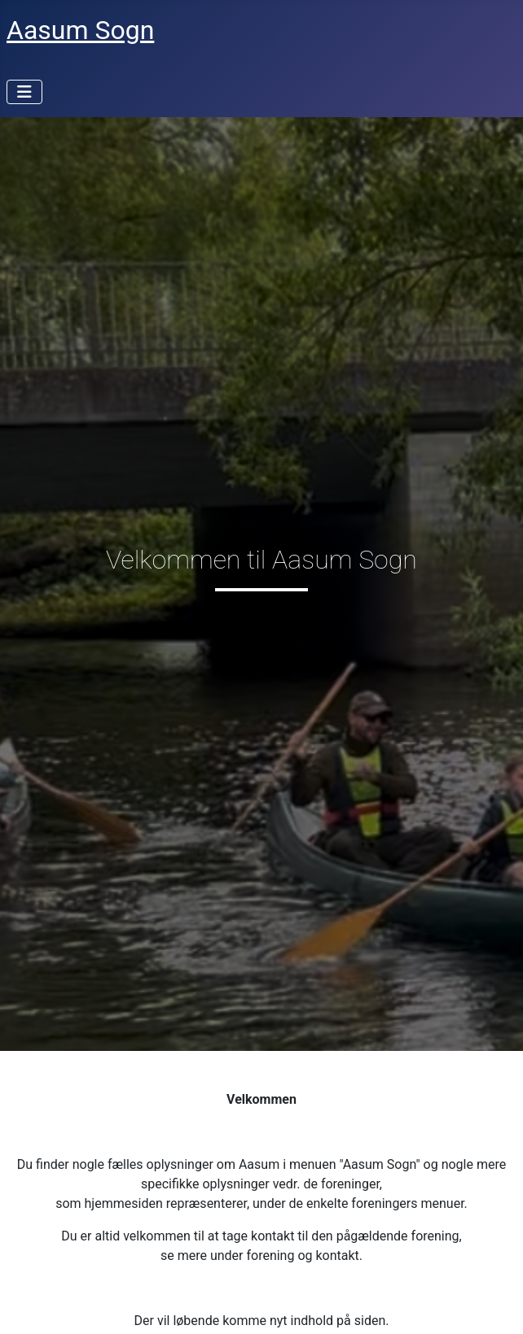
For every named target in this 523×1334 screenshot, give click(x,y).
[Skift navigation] (24, 92)
